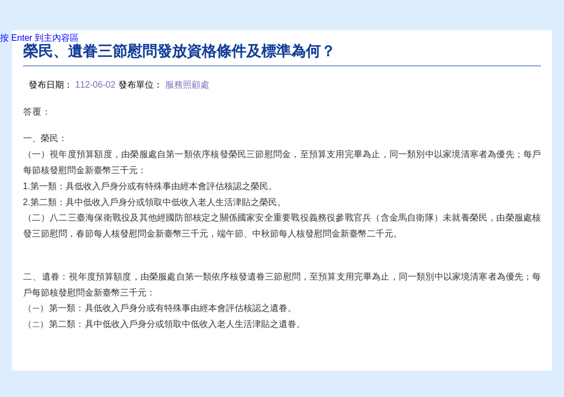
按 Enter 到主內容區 (39, 37)
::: (26, 50)
